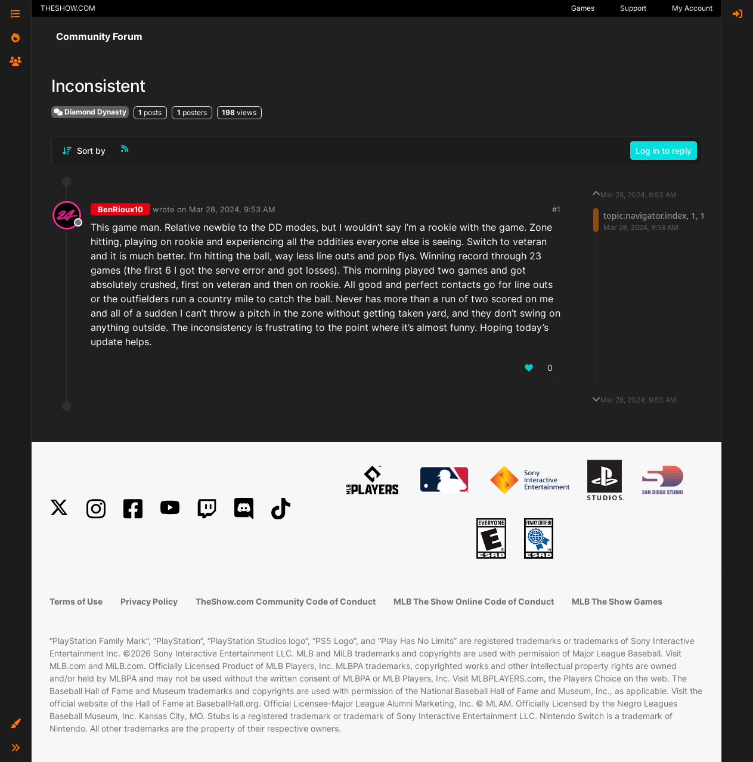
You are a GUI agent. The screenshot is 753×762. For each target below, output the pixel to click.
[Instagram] (96, 509)
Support (633, 8)
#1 (556, 209)
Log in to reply (664, 150)
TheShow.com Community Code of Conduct (286, 601)
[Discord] (243, 509)
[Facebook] (132, 509)
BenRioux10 (120, 209)
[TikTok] (280, 509)
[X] (59, 509)
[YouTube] (169, 509)
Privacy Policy (149, 601)
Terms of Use (76, 601)
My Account (692, 8)
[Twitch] (206, 509)
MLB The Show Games (617, 601)
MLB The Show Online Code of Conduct (473, 601)
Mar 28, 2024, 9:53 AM (232, 209)
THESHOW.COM (68, 8)
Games (582, 8)
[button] (15, 723)
